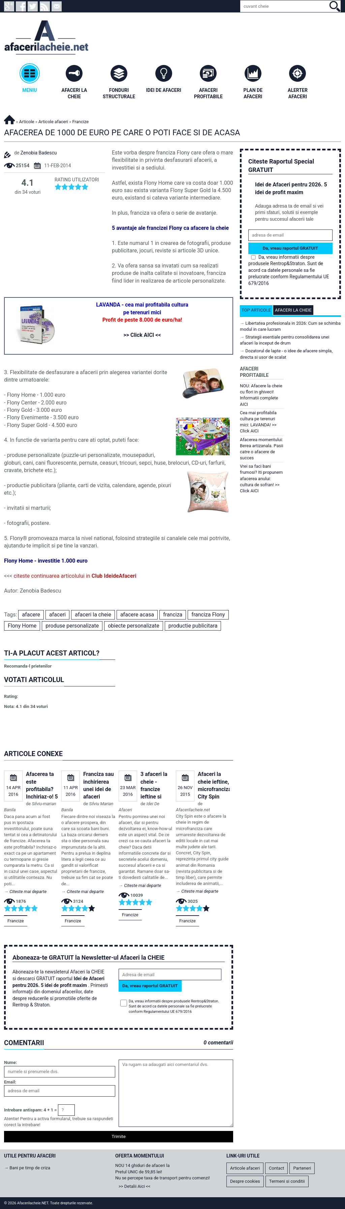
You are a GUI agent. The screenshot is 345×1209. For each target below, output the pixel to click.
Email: (10, 1081)
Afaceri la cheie (293, 310)
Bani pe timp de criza (29, 1167)
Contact (276, 1168)
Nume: (10, 1062)
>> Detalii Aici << (134, 1186)
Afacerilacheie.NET (9, 118)
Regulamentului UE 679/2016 (168, 1011)
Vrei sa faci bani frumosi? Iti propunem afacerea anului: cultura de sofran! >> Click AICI (261, 478)
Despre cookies (245, 1181)
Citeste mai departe (27, 891)
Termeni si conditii (287, 1181)
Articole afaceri (53, 121)
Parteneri (302, 1168)
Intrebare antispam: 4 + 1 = (30, 1109)
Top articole (256, 310)
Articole (26, 121)
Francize (15, 920)
